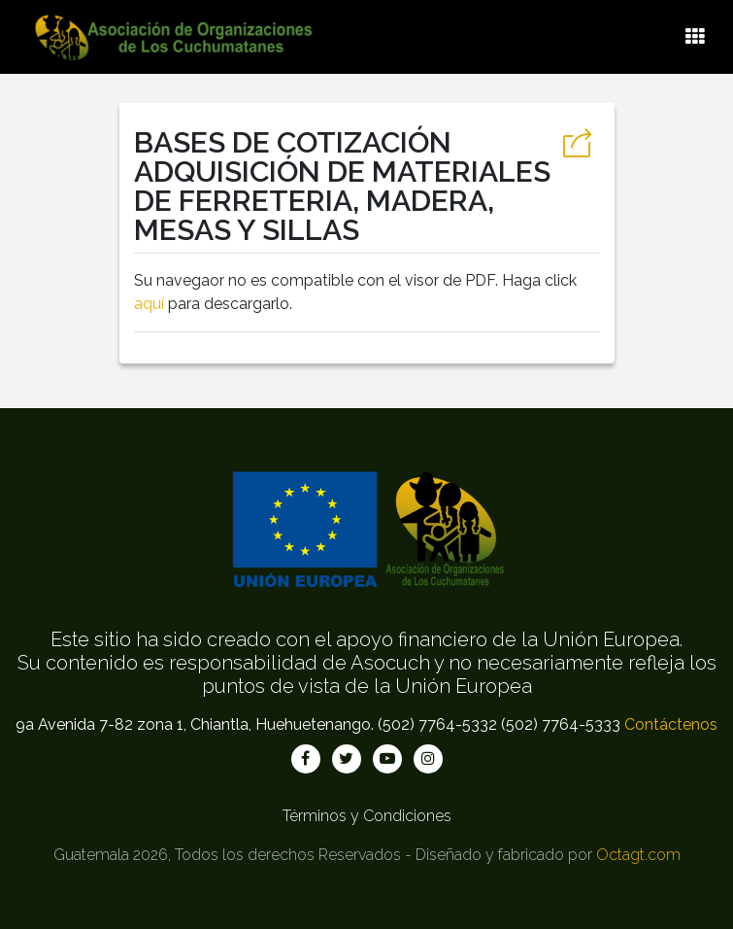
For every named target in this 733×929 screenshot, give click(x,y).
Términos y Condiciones (367, 816)
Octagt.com (638, 854)
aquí (149, 303)
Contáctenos (670, 724)
